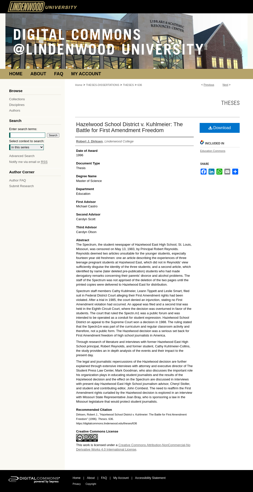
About (91, 478)
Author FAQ (17, 180)
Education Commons (212, 150)
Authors (14, 110)
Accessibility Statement (150, 478)
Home (78, 84)
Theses (230, 102)
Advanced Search (22, 156)
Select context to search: (26, 141)
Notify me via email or (28, 162)
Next (225, 84)
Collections (17, 99)
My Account (121, 478)
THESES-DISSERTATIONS (102, 84)
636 (139, 84)
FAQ (104, 478)
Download (220, 128)
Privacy (77, 484)
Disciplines (16, 105)
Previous (209, 84)
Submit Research (21, 186)
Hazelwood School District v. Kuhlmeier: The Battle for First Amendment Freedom (129, 127)
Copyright (90, 484)
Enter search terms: (23, 129)
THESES (128, 84)
